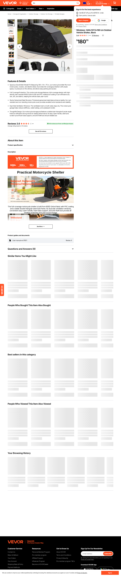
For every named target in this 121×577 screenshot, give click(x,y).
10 (22, 126)
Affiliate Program (37, 558)
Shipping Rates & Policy (15, 564)
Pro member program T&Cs (65, 561)
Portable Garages (59, 14)
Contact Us (11, 552)
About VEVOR (61, 552)
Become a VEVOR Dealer (40, 564)
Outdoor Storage (33, 14)
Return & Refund (13, 555)
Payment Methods (14, 567)
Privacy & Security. (82, 573)
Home (9, 14)
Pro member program (39, 555)
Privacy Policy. (82, 26)
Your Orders (12, 558)
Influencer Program (38, 561)
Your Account (12, 561)
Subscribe (108, 554)
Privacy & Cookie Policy (87, 559)
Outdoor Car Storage (46, 14)
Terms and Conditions (101, 24)
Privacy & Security (62, 558)
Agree (110, 573)
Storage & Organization (19, 14)
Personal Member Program (41, 552)
